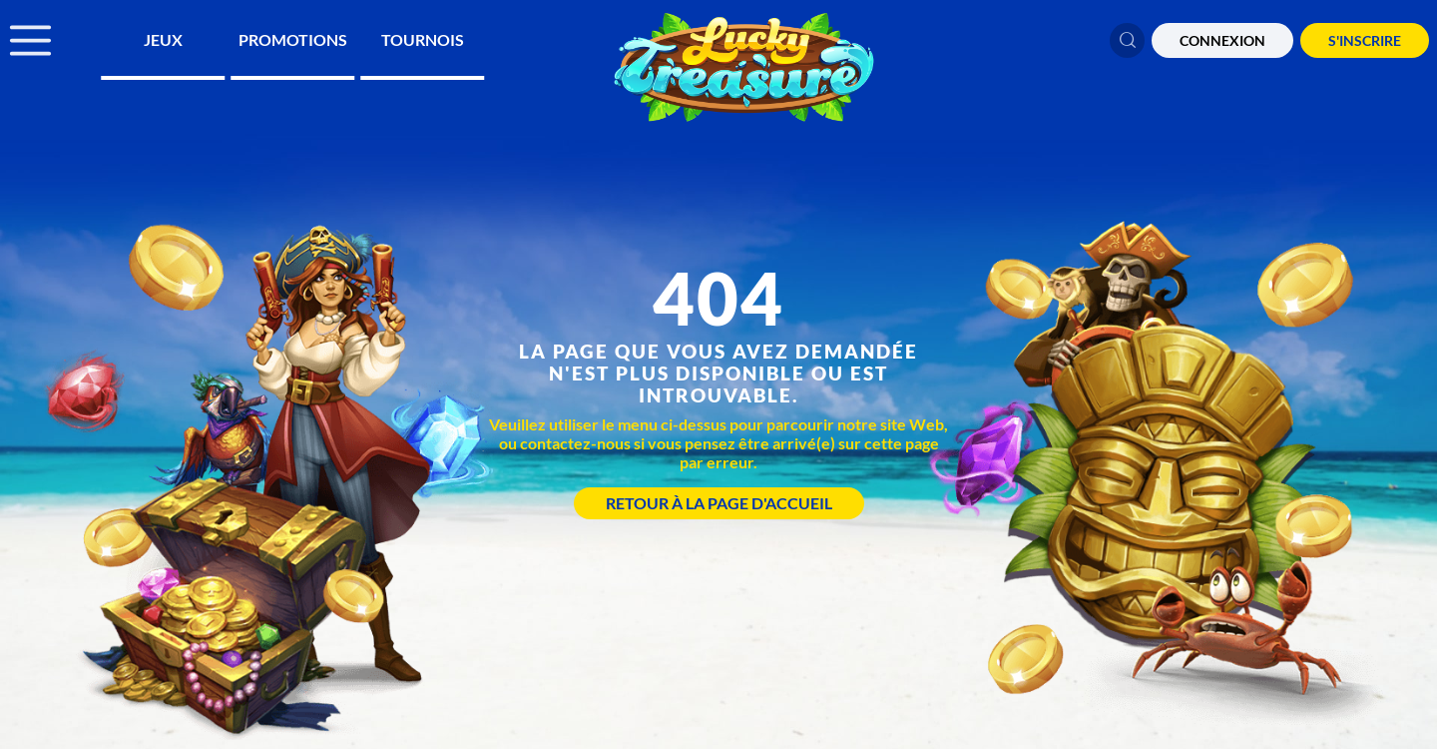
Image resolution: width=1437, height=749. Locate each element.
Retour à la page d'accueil (719, 502)
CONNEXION (1222, 40)
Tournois (422, 39)
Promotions (293, 39)
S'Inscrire (1364, 40)
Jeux (163, 39)
